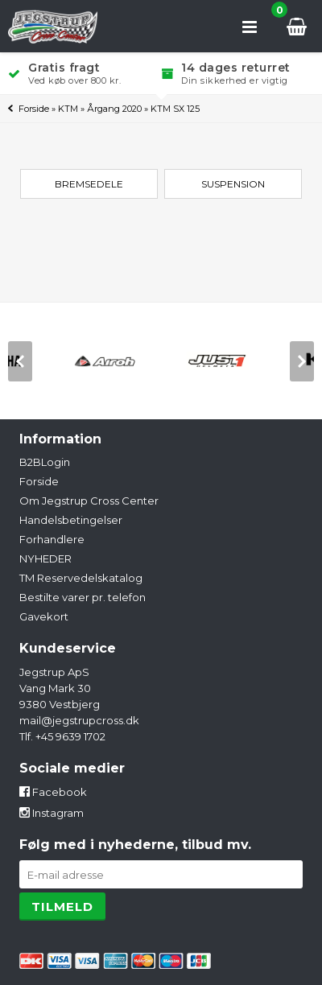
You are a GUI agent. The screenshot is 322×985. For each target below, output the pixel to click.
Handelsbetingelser (70, 519)
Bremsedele (89, 184)
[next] (302, 361)
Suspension (233, 184)
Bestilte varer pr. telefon (82, 597)
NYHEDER (45, 558)
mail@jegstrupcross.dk (79, 720)
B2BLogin (44, 461)
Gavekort (43, 616)
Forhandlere (52, 539)
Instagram (51, 812)
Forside (34, 108)
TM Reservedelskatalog (80, 577)
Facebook (53, 791)
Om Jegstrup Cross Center (89, 500)
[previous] (20, 361)
